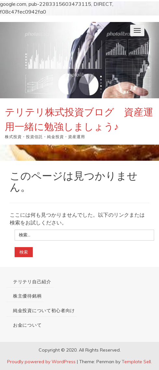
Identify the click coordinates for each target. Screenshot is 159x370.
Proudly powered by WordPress (41, 362)
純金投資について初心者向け (44, 310)
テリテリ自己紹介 (32, 282)
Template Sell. (137, 362)
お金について (27, 325)
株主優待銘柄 (27, 296)
